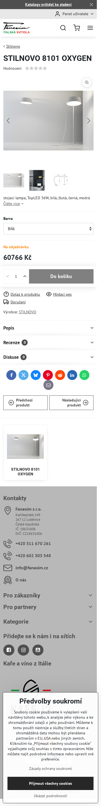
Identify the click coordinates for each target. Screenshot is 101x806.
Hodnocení (12, 68)
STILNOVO (27, 311)
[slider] (36, 68)
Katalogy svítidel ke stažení (48, 4)
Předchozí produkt (20, 403)
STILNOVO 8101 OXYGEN (25, 471)
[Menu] (90, 27)
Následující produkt (75, 403)
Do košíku (61, 276)
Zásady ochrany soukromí (50, 787)
